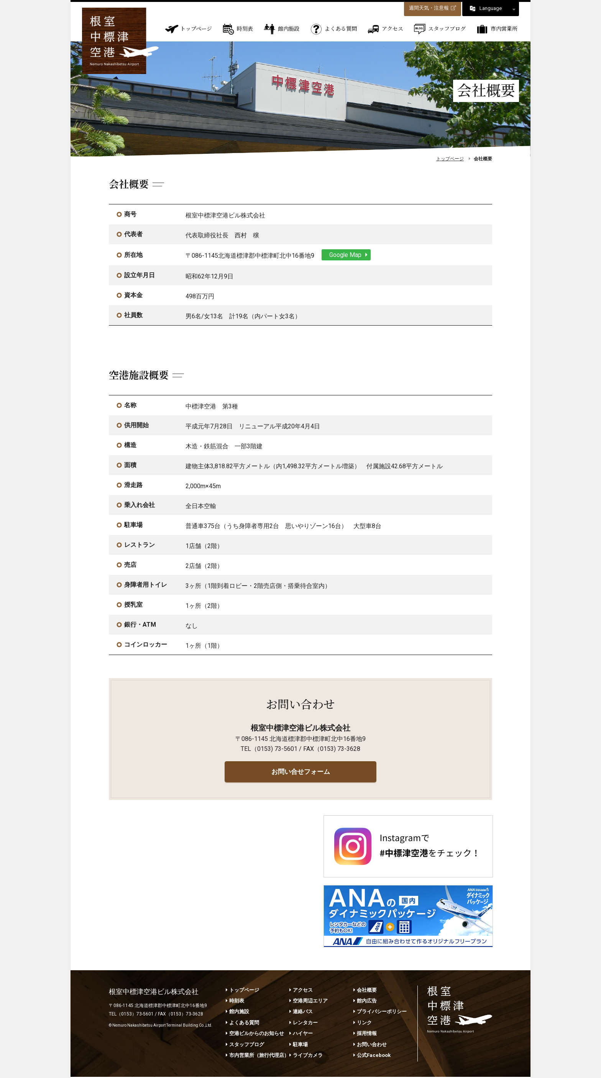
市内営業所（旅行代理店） (257, 1056)
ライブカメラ (306, 1056)
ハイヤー (301, 1034)
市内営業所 (496, 29)
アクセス (384, 29)
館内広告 (365, 1002)
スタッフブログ (439, 29)
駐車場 (298, 1045)
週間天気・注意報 (432, 8)
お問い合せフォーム (300, 771)
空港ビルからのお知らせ (255, 1034)
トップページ (188, 29)
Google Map (350, 254)
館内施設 (281, 29)
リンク (362, 1023)
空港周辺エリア (308, 1002)
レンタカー (303, 1023)
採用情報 (365, 1034)
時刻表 (237, 29)
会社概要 (365, 991)
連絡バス (301, 1012)
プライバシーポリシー (380, 1012)
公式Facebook (372, 1056)
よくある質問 (333, 29)
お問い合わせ (370, 1045)
